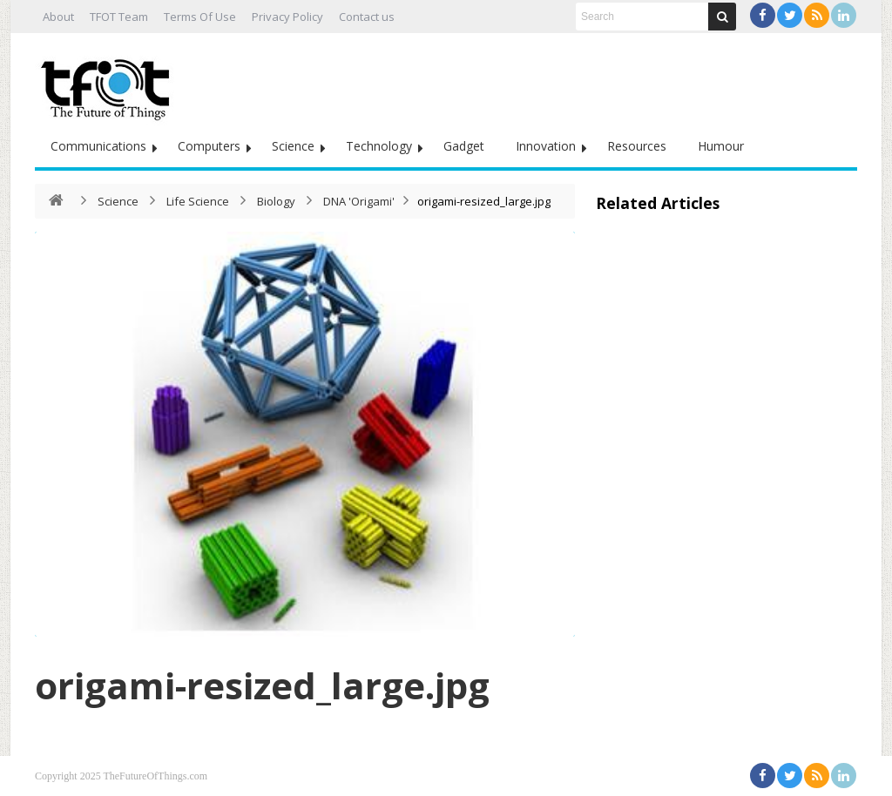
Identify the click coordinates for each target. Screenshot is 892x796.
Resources (636, 146)
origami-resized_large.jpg (262, 685)
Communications (98, 146)
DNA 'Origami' (359, 201)
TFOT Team (119, 16)
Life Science (197, 201)
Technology (379, 146)
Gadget (463, 146)
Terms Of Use (200, 16)
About (58, 16)
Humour (721, 146)
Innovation (546, 146)
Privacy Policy (287, 16)
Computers (209, 146)
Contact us (367, 16)
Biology (276, 201)
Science (293, 146)
